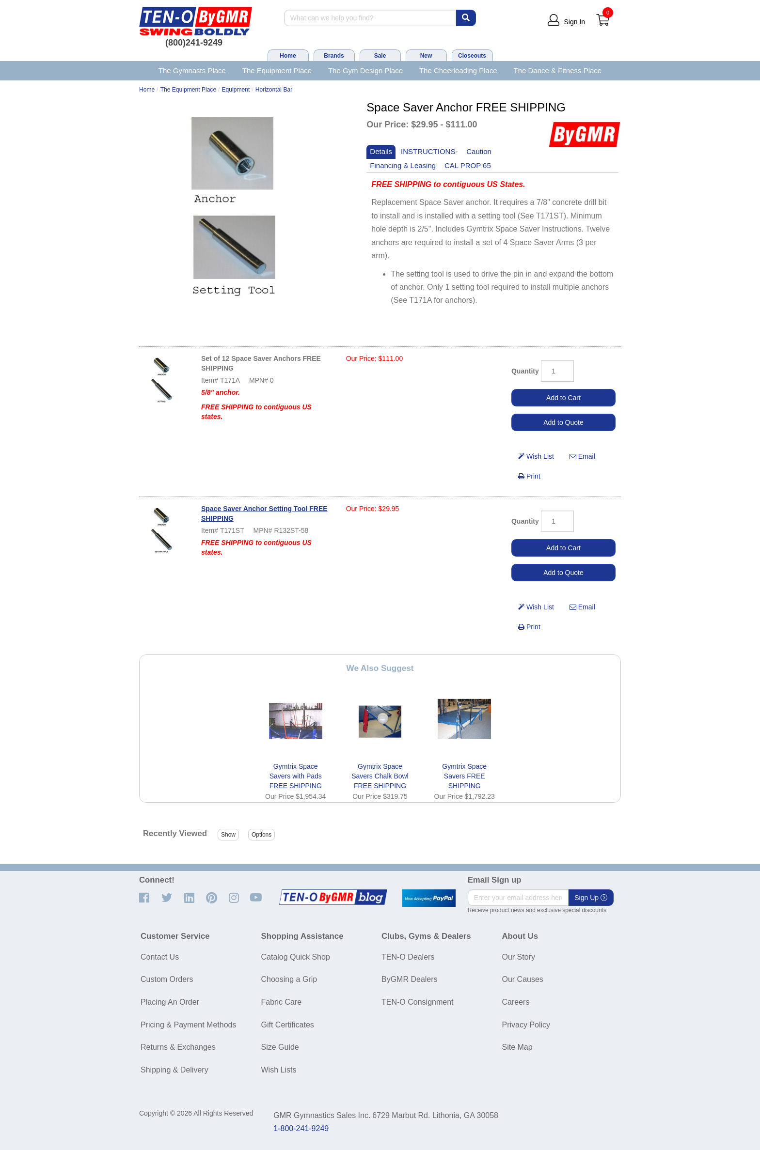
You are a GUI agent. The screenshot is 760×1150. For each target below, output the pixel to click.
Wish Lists (279, 1070)
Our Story (518, 957)
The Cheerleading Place (458, 70)
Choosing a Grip (289, 979)
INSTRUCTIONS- (429, 151)
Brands (334, 55)
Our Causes (522, 979)
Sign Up (590, 897)
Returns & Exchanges (178, 1047)
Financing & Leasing (403, 165)
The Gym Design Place (365, 70)
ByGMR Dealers (409, 979)
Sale (380, 55)
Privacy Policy (526, 1025)
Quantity (525, 371)
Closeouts (472, 55)
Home (288, 55)
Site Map (517, 1047)
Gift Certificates (287, 1025)
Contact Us (160, 957)
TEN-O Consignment (417, 1002)
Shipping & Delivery (174, 1070)
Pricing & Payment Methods (188, 1025)
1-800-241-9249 (301, 1128)
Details (381, 151)
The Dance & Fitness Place (558, 70)
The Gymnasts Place (192, 70)
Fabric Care (281, 1002)
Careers (516, 1002)
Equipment (236, 89)
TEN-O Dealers (407, 957)
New (426, 55)
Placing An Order (170, 1002)
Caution (478, 151)
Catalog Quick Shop (295, 957)
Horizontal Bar (274, 89)
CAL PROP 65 (467, 165)
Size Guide (280, 1047)
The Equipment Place (277, 70)
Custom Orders (167, 979)
